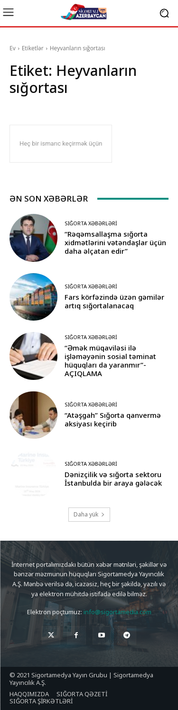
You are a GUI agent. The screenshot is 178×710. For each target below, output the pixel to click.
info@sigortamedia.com (117, 612)
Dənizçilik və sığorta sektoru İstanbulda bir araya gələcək (113, 479)
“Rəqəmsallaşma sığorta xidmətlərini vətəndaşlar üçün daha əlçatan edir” (115, 242)
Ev (12, 48)
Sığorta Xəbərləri (91, 223)
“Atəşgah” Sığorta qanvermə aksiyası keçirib (113, 419)
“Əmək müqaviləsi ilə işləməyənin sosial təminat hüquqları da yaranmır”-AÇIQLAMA (110, 360)
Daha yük (89, 514)
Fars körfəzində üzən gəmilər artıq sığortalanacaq (114, 301)
